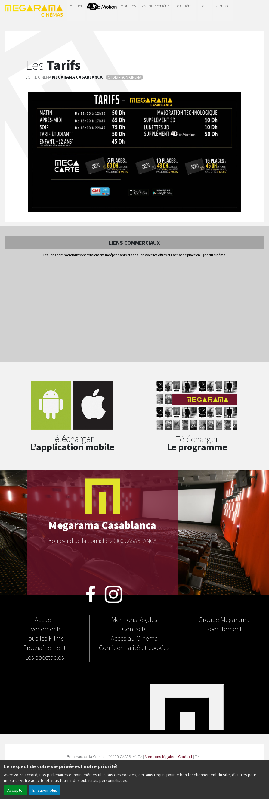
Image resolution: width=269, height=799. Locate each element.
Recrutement (224, 628)
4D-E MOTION (102, 9)
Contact (223, 5)
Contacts (134, 628)
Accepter (15, 790)
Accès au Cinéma (134, 637)
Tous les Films (44, 637)
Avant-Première (155, 5)
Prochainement (44, 647)
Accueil (76, 5)
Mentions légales (134, 619)
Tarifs (204, 5)
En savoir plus (44, 790)
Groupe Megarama (224, 619)
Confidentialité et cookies (134, 647)
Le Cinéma (184, 5)
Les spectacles (44, 656)
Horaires (128, 5)
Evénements (44, 628)
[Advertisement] (134, 310)
